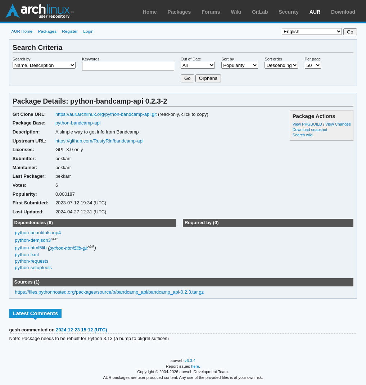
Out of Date (191, 59)
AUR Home (21, 31)
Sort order (273, 59)
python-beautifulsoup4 (38, 232)
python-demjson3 (33, 240)
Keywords (90, 59)
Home (150, 12)
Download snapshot (310, 129)
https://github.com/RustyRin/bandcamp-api (99, 141)
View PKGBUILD (308, 124)
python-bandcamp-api (78, 123)
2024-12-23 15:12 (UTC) (81, 329)
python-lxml (27, 254)
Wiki (236, 12)
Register (70, 31)
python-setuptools (33, 267)
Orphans (208, 78)
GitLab (260, 12)
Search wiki (303, 135)
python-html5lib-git (68, 248)
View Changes (338, 124)
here (195, 366)
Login (88, 31)
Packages (179, 12)
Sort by (227, 59)
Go (187, 78)
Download (343, 12)
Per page (313, 59)
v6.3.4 (190, 360)
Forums (211, 12)
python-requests (31, 261)
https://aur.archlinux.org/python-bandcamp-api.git (106, 114)
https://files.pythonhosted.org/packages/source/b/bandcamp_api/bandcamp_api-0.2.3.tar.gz (109, 292)
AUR (314, 12)
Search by (22, 59)
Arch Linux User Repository (39, 11)
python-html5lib (30, 248)
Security (289, 12)
